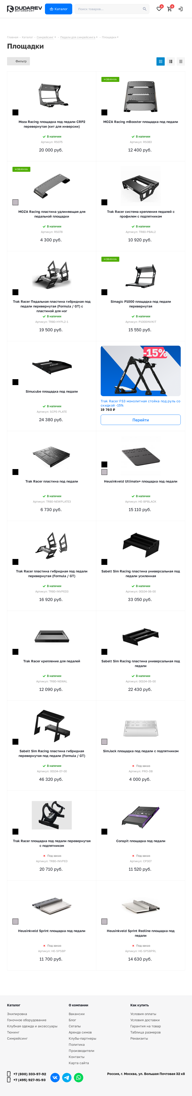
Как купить (139, 1005)
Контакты (76, 1057)
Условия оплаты (143, 1014)
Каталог (13, 1005)
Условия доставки (145, 1020)
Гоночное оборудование (26, 1020)
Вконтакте (55, 1077)
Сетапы (75, 1026)
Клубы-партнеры (82, 1038)
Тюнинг (13, 1032)
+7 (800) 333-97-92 (29, 1074)
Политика (77, 1044)
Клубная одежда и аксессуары (32, 1026)
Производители (81, 1051)
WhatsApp (78, 1077)
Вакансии (77, 1014)
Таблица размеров (145, 1032)
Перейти (140, 420)
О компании (78, 1005)
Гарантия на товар (145, 1026)
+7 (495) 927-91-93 (29, 1080)
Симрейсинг (17, 1038)
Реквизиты (139, 1038)
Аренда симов (80, 1032)
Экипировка (17, 1014)
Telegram (67, 1077)
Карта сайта (79, 1063)
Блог (72, 1020)
